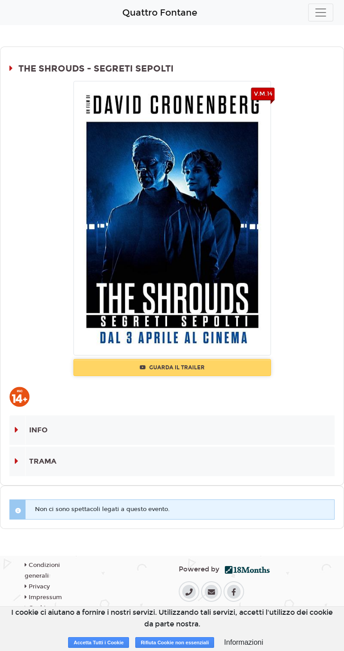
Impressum (43, 597)
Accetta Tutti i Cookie (98, 642)
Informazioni (243, 642)
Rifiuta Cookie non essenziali (175, 642)
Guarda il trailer (172, 367)
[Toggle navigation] (320, 12)
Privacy (37, 586)
